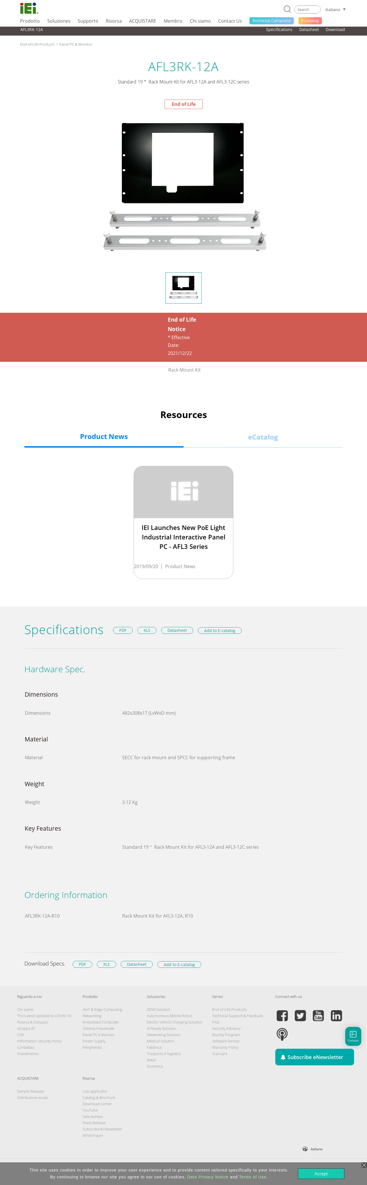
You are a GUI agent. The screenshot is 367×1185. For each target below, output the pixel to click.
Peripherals (92, 1047)
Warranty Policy (225, 1047)
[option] (183, 190)
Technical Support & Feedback (237, 1015)
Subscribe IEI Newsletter (102, 1129)
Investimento (28, 1053)
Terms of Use (252, 1177)
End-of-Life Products (37, 44)
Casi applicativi (95, 1091)
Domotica (155, 1066)
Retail (151, 1059)
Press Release (94, 1122)
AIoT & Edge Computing (102, 1009)
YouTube (90, 1110)
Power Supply (94, 1041)
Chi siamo (25, 1009)
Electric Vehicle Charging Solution (174, 1022)
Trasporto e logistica (164, 1053)
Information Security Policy (39, 1041)
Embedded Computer (101, 1022)
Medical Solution (161, 1041)
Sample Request (30, 1091)
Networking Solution (164, 1034)
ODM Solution (158, 1009)
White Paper (93, 1135)
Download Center (97, 1103)
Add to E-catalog (219, 630)
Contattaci (25, 1047)
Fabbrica (154, 1047)
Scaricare (219, 1053)
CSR (20, 1034)
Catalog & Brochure (99, 1097)
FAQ (215, 1022)
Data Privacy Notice (208, 1177)
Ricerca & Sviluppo (32, 1022)
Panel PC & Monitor (75, 44)
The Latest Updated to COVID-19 (44, 1015)
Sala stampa (93, 1116)
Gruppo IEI (26, 1028)
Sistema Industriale (98, 1028)
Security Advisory (226, 1028)
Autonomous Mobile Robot (169, 1015)
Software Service (225, 1041)
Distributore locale (32, 1097)
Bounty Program (226, 1034)
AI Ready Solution (161, 1028)
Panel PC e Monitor (99, 1034)
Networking (92, 1015)
